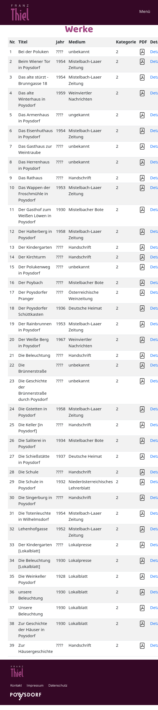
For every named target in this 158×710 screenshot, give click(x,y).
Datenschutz (57, 685)
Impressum (35, 685)
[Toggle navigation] (142, 12)
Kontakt (16, 685)
